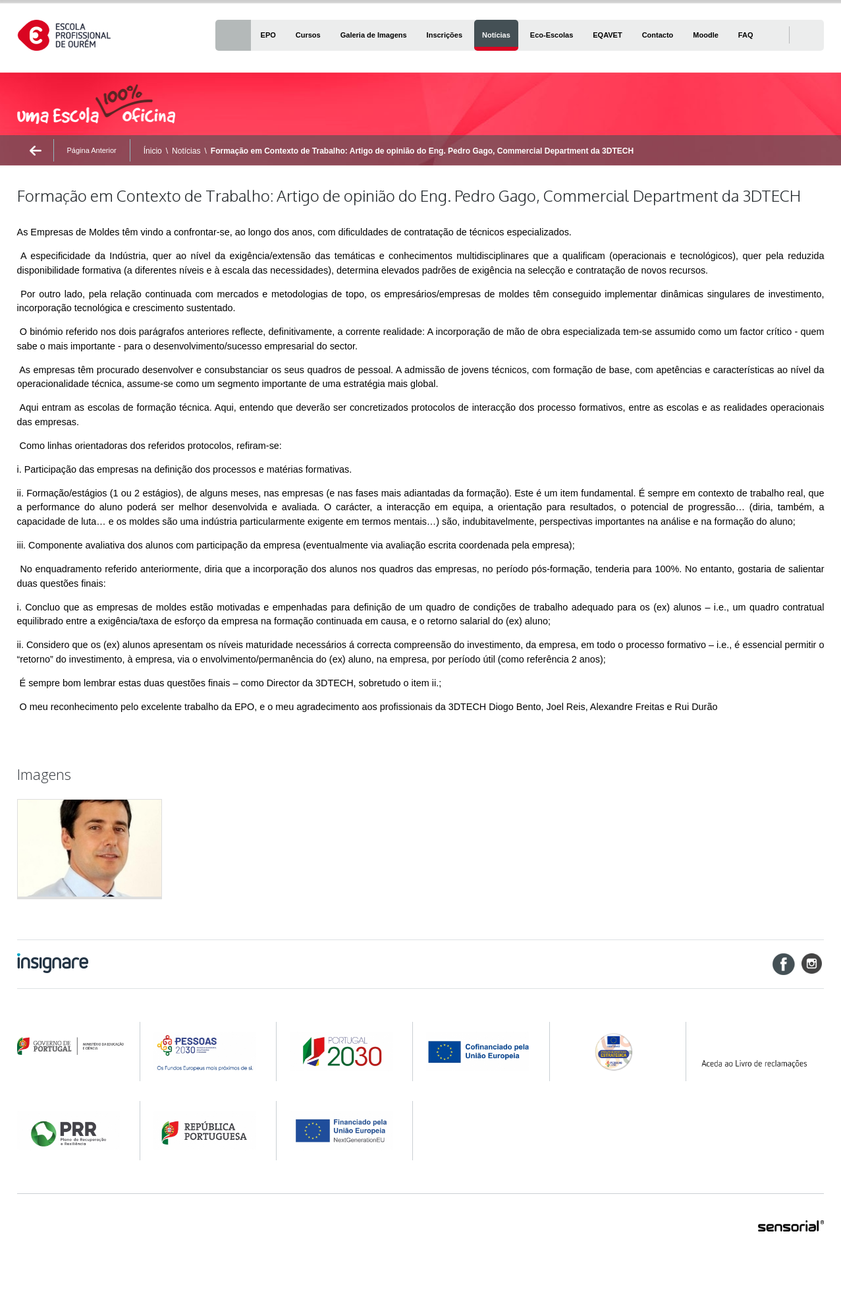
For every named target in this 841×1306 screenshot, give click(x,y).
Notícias (186, 151)
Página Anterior (92, 150)
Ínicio (153, 151)
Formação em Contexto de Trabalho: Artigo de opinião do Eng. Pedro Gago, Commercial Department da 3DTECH (422, 151)
